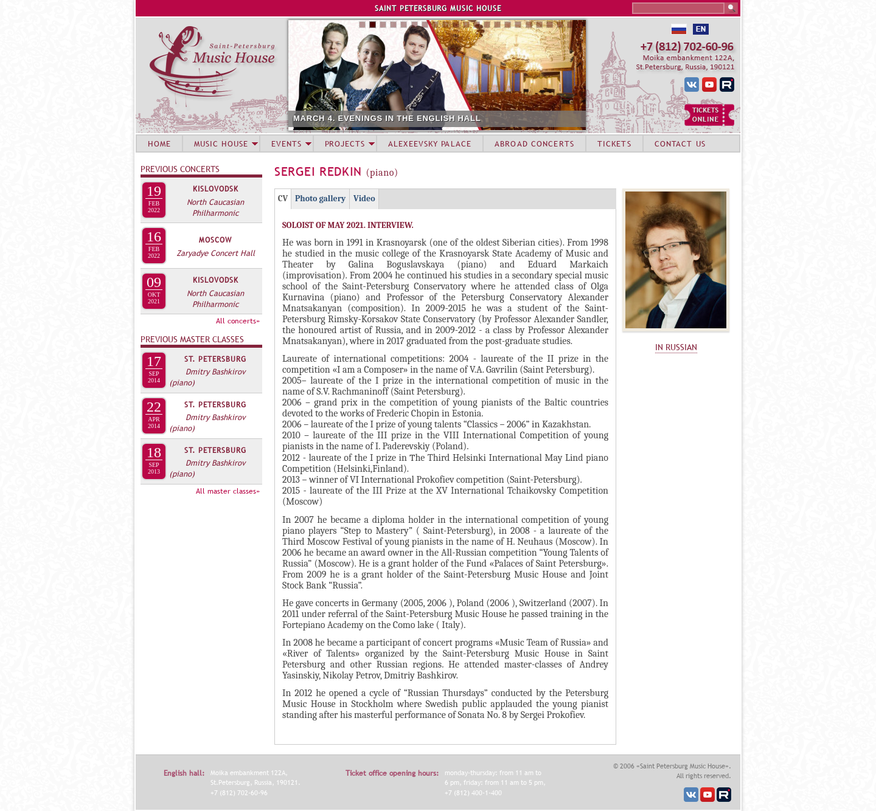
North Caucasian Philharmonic (215, 207)
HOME (159, 143)
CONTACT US (680, 143)
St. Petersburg (215, 359)
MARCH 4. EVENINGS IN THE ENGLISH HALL (484, 118)
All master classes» (228, 491)
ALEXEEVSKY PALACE (429, 143)
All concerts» (238, 321)
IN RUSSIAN (676, 347)
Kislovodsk (215, 189)
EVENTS (286, 143)
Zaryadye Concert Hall (215, 252)
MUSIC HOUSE (221, 143)
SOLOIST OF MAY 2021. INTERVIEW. (348, 225)
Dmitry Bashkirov (215, 371)
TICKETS (614, 143)
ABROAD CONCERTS (534, 143)
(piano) (182, 382)
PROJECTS (345, 143)
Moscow (215, 240)
